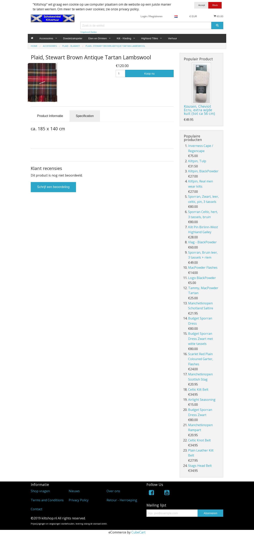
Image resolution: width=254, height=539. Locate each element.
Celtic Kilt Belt (198, 389)
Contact (36, 509)
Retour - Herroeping (122, 500)
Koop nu (149, 73)
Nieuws (74, 491)
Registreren (156, 16)
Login (144, 16)
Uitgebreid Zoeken (88, 32)
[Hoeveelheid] (120, 73)
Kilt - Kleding (124, 38)
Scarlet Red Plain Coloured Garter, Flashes (200, 359)
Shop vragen (40, 491)
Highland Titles (149, 38)
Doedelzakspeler (72, 38)
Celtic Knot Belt (199, 440)
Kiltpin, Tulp (197, 161)
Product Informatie (50, 116)
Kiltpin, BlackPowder (203, 171)
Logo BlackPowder (202, 278)
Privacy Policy (79, 500)
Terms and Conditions (47, 500)
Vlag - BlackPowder (202, 242)
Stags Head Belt (200, 465)
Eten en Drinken (97, 38)
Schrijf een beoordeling (53, 187)
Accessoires (46, 38)
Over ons (113, 491)
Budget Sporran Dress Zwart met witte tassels (200, 338)
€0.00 (218, 16)
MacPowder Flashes (202, 267)
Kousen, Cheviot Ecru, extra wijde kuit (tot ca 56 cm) (199, 110)
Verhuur (172, 38)
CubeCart (138, 532)
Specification (85, 116)
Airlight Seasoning (202, 399)
